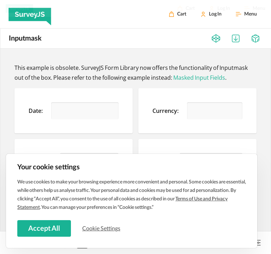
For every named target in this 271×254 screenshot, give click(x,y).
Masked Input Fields (199, 77)
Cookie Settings (102, 228)
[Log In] (211, 14)
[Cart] (177, 14)
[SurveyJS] (29, 14)
